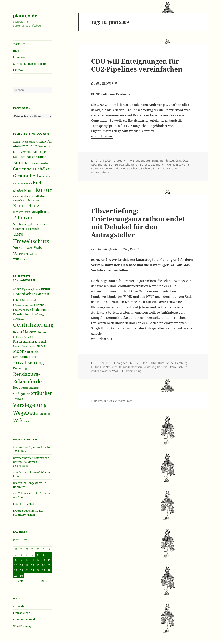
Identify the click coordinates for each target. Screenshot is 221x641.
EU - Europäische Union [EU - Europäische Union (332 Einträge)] (29, 157)
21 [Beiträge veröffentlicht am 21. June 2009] (49, 565)
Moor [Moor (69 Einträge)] (18, 351)
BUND (155, 160)
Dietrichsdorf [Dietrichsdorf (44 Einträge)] (31, 300)
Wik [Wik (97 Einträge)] (18, 420)
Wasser (106, 371)
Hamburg (181, 363)
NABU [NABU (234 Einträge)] (36, 200)
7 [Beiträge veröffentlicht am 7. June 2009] (49, 554)
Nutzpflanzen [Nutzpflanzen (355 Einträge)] (41, 211)
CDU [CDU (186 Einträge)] (23, 152)
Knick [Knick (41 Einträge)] (42, 341)
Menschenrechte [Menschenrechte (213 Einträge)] (22, 200)
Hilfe (16, 50)
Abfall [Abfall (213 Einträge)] (16, 141)
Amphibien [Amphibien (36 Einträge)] (34, 289)
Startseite (19, 44)
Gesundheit (158, 164)
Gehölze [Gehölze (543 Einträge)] (42, 169)
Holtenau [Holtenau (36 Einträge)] (18, 337)
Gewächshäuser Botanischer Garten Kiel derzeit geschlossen (31, 462)
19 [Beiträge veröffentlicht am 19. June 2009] (37, 565)
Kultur (95, 168)
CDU (178, 160)
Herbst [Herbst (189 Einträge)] (16, 183)
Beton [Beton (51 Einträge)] (45, 288)
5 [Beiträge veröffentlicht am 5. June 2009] (38, 554)
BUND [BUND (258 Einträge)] (17, 152)
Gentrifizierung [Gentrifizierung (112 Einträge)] (33, 324)
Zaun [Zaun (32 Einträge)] (26, 421)
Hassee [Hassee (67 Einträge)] (29, 331)
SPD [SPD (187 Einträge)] (27, 228)
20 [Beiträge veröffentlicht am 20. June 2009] (43, 565)
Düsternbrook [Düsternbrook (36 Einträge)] (20, 305)
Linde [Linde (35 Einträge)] (32, 346)
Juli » (44, 581)
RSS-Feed (18, 70)
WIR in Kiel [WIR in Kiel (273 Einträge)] (21, 259)
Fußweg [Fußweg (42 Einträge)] (39, 314)
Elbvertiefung (133, 371)
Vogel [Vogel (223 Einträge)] (30, 248)
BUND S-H (109, 83)
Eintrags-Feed (21, 613)
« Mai (20, 581)
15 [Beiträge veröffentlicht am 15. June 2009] (15, 565)
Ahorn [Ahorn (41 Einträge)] (17, 289)
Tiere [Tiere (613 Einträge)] (18, 234)
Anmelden (19, 606)
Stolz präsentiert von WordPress (111, 401)
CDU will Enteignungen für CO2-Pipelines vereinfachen (136, 65)
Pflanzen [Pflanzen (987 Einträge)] (23, 217)
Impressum (20, 57)
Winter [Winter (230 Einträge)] (34, 254)
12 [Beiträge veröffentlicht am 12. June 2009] (37, 560)
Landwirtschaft (109, 168)
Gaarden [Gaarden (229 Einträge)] (44, 163)
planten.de (25, 15)
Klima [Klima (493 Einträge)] (29, 190)
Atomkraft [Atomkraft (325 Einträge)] (20, 146)
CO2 (185, 160)
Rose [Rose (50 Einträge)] (16, 387)
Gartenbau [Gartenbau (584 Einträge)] (23, 169)
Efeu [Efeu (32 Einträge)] (31, 305)
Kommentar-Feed (24, 619)
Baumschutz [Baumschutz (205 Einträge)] (45, 146)
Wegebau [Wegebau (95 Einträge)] (24, 412)
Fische (152, 363)
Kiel (169, 164)
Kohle (185, 164)
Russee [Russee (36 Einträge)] (24, 387)
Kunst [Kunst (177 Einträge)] (16, 196)
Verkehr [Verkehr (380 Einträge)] (19, 247)
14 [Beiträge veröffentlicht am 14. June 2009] (49, 560)
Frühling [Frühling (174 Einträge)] (34, 163)
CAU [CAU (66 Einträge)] (17, 300)
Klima (176, 164)
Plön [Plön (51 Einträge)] (32, 356)
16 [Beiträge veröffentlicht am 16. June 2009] (21, 565)
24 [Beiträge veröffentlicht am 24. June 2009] (26, 570)
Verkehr (95, 371)
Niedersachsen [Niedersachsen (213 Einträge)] (21, 212)
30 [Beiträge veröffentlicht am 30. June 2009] (21, 575)
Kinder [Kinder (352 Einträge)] (18, 190)
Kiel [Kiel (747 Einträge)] (37, 182)
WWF (134, 249)
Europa (144, 164)
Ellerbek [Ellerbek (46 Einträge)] (40, 305)
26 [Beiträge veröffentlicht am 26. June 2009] (37, 570)
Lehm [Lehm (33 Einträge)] (25, 346)
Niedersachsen (129, 168)
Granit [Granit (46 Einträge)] (17, 332)
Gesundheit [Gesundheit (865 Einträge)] (25, 175)
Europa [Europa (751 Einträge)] (21, 162)
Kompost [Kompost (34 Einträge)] (17, 346)
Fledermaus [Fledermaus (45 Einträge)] (40, 310)
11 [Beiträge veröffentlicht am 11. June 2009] (32, 560)
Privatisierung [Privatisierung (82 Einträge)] (28, 362)
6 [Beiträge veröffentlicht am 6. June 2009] (43, 554)
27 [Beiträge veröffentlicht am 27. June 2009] (43, 570)
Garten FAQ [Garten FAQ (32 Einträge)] (18, 318)
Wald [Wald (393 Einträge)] (38, 247)
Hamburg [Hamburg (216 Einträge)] (44, 176)
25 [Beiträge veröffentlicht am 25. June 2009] (32, 570)
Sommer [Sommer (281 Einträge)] (18, 228)
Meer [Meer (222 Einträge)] (43, 196)
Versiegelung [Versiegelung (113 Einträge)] (30, 405)
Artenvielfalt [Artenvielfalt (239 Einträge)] (44, 141)
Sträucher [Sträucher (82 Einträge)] (41, 393)
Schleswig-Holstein (165, 168)
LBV (102, 367)
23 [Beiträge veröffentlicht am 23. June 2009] (21, 570)
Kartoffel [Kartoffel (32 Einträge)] (28, 337)
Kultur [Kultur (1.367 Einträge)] (43, 190)
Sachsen (146, 168)
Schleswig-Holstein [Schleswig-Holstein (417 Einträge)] (29, 224)
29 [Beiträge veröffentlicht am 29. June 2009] (15, 575)
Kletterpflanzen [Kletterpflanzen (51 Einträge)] (26, 341)
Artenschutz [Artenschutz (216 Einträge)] (28, 141)
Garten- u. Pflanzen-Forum (29, 64)
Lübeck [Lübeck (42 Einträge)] (40, 346)
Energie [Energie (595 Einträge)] (39, 151)
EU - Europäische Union (124, 164)
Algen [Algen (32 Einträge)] (24, 289)
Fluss (161, 363)
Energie (102, 164)
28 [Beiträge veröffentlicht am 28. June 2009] (49, 570)
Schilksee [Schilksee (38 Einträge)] (34, 387)
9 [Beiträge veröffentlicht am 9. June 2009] (21, 560)
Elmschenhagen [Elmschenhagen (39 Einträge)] (22, 309)
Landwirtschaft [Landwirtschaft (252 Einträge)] (29, 196)
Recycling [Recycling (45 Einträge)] (20, 368)
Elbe (144, 363)
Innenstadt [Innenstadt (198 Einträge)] (26, 183)
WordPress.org (22, 626)
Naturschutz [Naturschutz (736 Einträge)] (26, 206)
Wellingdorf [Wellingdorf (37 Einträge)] (43, 413)
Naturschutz (114, 367)
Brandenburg (141, 160)
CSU (93, 164)
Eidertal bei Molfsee (25, 504)
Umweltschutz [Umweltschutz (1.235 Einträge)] (31, 241)
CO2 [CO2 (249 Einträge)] (28, 152)
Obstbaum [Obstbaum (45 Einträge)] (20, 357)
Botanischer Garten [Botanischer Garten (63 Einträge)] (31, 294)
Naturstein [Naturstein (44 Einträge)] (31, 351)
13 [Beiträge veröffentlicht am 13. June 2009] (43, 560)
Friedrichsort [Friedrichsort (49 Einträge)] (23, 314)
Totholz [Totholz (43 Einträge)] (18, 399)
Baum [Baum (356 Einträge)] (33, 146)
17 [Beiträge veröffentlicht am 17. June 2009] (26, 565)
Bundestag (167, 160)
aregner (122, 160)
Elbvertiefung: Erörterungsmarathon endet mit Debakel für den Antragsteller (138, 222)
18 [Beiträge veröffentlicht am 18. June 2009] (32, 565)
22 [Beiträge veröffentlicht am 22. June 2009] (15, 570)
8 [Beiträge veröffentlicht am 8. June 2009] (16, 560)
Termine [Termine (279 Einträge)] (35, 228)
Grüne (170, 363)
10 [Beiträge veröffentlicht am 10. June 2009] (26, 560)
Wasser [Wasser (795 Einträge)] (21, 253)
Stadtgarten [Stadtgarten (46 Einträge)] (21, 394)
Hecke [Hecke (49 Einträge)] (41, 332)
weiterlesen (102, 136)
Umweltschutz (100, 172)
